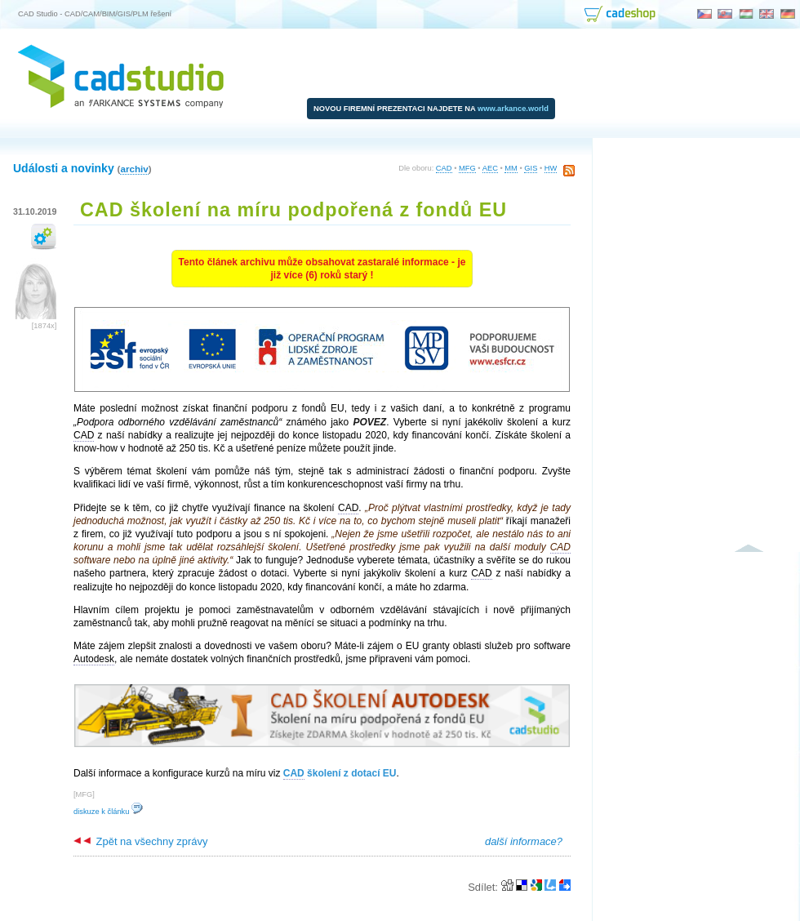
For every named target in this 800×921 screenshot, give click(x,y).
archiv (134, 168)
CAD (444, 168)
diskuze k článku (108, 812)
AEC (490, 168)
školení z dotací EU (340, 774)
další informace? (523, 841)
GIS (530, 168)
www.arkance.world (513, 109)
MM (511, 168)
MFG (467, 168)
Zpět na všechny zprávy (140, 841)
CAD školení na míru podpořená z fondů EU (293, 209)
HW (551, 168)
